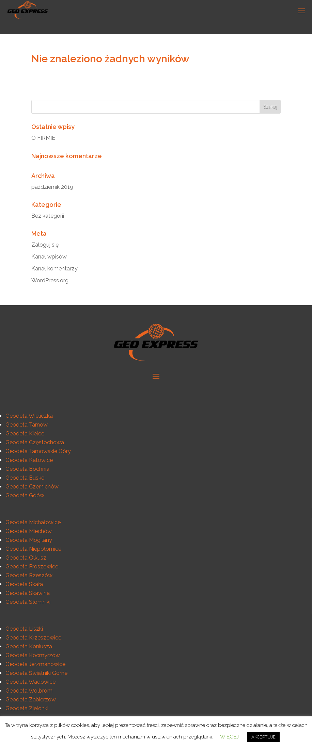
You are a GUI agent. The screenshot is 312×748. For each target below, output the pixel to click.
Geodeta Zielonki (26, 708)
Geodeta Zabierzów (30, 699)
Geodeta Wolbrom (28, 690)
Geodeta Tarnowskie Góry (38, 451)
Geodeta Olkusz (25, 557)
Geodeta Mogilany (28, 540)
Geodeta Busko (25, 478)
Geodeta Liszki (24, 629)
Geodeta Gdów (24, 495)
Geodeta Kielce (24, 433)
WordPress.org (49, 280)
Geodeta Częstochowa (34, 442)
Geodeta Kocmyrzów (32, 655)
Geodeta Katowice (29, 460)
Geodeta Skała (24, 584)
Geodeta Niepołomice (33, 549)
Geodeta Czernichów (32, 486)
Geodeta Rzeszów (28, 575)
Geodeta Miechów (28, 531)
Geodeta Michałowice (33, 522)
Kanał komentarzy (54, 268)
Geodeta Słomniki (27, 602)
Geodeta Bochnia (27, 469)
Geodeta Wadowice (30, 682)
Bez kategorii (47, 216)
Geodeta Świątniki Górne (36, 673)
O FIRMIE (43, 138)
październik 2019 (52, 187)
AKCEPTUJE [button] (263, 736)
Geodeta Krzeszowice (33, 637)
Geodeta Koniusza (28, 646)
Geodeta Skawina (27, 593)
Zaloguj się (45, 245)
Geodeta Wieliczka (29, 416)
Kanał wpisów (49, 256)
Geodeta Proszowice (31, 566)
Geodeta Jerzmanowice (35, 664)
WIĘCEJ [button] (229, 737)
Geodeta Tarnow (26, 424)
